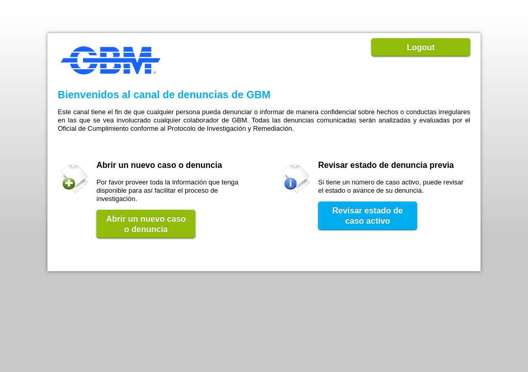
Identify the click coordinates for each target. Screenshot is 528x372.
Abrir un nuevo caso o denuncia (146, 224)
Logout (421, 47)
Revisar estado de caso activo (368, 215)
